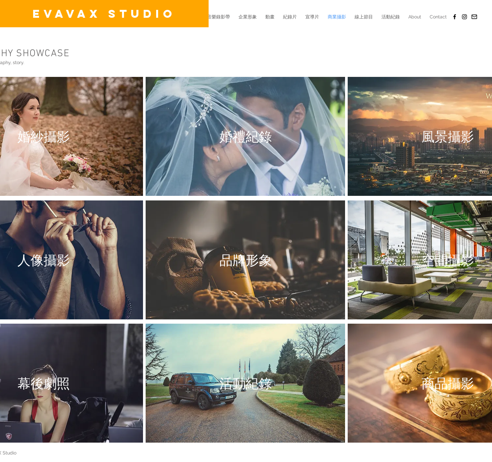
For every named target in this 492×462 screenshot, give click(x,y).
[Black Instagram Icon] (464, 16)
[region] (245, 137)
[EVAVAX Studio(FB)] (454, 16)
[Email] (474, 16)
